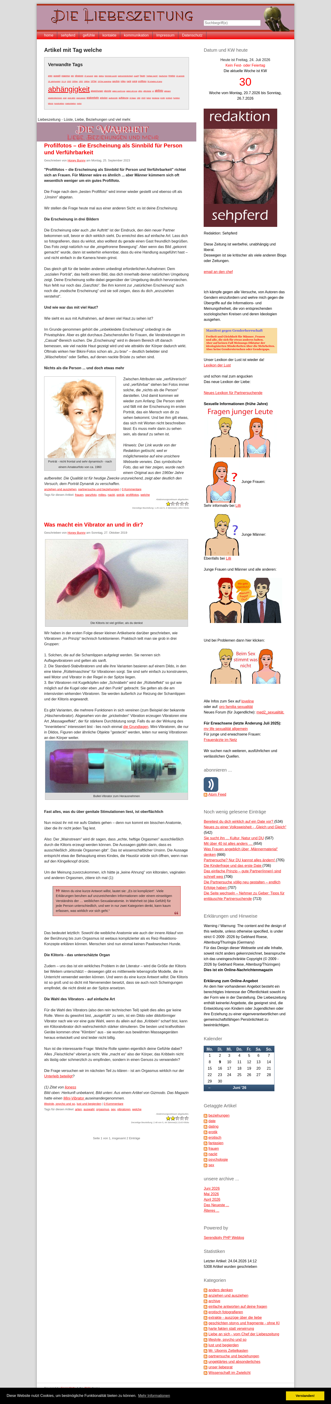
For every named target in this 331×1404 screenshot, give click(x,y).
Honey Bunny (77, 160)
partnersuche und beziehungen (98, 489)
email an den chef (218, 272)
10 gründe (180, 76)
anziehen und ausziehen (60, 489)
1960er (87, 81)
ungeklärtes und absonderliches (234, 1362)
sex (72, 76)
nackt (129, 81)
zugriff (136, 76)
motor (79, 103)
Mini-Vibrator (74, 1098)
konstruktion (59, 103)
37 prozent (88, 76)
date (96, 76)
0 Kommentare (131, 489)
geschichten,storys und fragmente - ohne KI (244, 1323)
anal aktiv (71, 98)
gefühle (89, 35)
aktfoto (159, 90)
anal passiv (81, 98)
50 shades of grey (155, 81)
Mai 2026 (211, 1194)
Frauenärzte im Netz (220, 740)
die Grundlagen (135, 727)
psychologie (218, 1160)
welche (145, 494)
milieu (123, 81)
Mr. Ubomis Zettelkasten (228, 1351)
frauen (142, 76)
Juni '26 (239, 1088)
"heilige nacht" (152, 76)
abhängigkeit (69, 89)
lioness (70, 1087)
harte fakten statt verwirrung (231, 1329)
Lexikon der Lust (217, 365)
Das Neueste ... (216, 1205)
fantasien (215, 1143)
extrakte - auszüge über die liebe (235, 1317)
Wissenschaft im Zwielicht (229, 1373)
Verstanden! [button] (305, 1396)
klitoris (50, 103)
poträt (134, 81)
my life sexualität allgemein (226, 729)
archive (214, 1301)
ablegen (167, 91)
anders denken (220, 1290)
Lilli (238, 505)
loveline (247, 701)
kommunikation (136, 35)
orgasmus (65, 76)
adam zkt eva (131, 91)
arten (50, 76)
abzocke (107, 91)
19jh (138, 98)
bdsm (148, 98)
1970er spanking (104, 81)
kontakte (109, 35)
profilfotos (142, 81)
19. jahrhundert (54, 81)
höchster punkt (111, 76)
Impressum (165, 35)
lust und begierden (89, 1103)
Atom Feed (217, 794)
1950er (75, 81)
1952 (81, 81)
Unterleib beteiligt (58, 1076)
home (48, 35)
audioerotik (112, 98)
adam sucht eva (118, 91)
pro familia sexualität (236, 707)
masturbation (70, 103)
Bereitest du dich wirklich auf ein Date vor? (239, 821)
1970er (94, 81)
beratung (155, 98)
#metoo (171, 76)
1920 (69, 81)
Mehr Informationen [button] (154, 1396)
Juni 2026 (212, 1188)
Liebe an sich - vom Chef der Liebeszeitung (243, 1334)
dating (101, 76)
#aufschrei (163, 76)
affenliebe (147, 91)
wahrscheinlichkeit (125, 76)
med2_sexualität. (270, 712)
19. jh (63, 81)
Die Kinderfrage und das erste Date (233, 866)
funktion (176, 98)
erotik (162, 98)
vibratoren (79, 76)
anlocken (104, 98)
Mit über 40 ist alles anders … (228, 844)
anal (64, 98)
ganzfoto (116, 81)
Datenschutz (192, 35)
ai (153, 91)
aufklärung (123, 98)
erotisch (169, 98)
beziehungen (219, 1115)
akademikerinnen (55, 98)
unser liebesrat (220, 1367)
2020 (143, 98)
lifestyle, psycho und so (59, 1103)
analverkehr (93, 97)
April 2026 (212, 1199)
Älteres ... (211, 1210)
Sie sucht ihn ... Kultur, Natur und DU (234, 838)
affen (140, 91)
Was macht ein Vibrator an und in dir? (93, 525)
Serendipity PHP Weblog (224, 1238)
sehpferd (68, 35)
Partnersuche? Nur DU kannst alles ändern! (240, 860)
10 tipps (132, 98)
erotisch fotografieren (225, 1312)
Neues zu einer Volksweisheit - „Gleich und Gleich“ (245, 827)
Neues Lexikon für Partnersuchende (233, 393)
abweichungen (97, 91)
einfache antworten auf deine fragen (237, 1306)
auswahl (56, 76)
